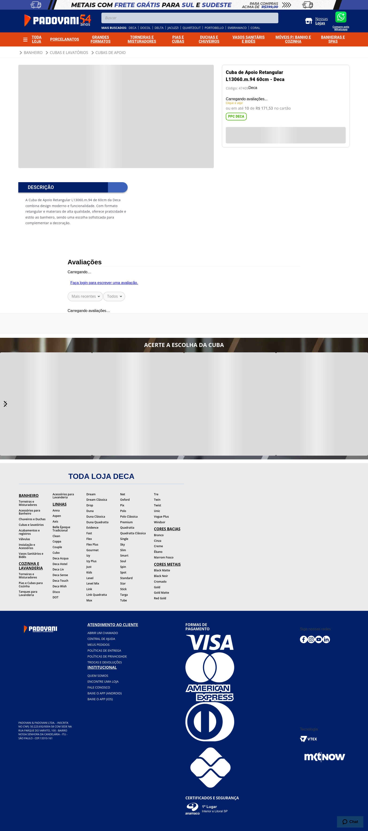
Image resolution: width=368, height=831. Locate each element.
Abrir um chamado (103, 633)
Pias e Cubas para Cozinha (31, 584)
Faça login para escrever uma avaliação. (104, 283)
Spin (123, 567)
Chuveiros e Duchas (32, 519)
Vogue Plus (161, 517)
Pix (122, 505)
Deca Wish (60, 586)
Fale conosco (99, 687)
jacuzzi (173, 28)
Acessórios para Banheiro (29, 512)
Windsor (159, 522)
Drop (89, 505)
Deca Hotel (60, 564)
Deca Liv (58, 569)
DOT (55, 597)
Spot (123, 572)
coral (255, 28)
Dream (91, 494)
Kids (89, 572)
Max (89, 600)
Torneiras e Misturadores (28, 503)
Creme (158, 546)
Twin (157, 500)
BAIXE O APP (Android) (105, 693)
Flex (89, 539)
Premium (126, 522)
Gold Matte (161, 593)
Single (124, 539)
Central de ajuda (101, 639)
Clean (56, 536)
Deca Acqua (61, 558)
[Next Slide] (5, 404)
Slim (123, 550)
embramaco (237, 28)
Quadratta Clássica (133, 533)
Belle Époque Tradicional (61, 528)
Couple (57, 547)
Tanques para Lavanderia (28, 593)
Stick (123, 589)
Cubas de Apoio (111, 52)
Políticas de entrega (104, 650)
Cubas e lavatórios (31, 525)
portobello (214, 28)
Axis (55, 521)
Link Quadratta (96, 595)
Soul (123, 561)
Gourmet (92, 550)
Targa (124, 595)
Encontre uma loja (103, 681)
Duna (90, 511)
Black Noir (161, 576)
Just (89, 567)
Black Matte (162, 570)
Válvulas (24, 539)
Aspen (57, 516)
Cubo (56, 553)
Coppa (57, 541)
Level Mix (92, 583)
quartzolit (192, 28)
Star (123, 583)
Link (89, 589)
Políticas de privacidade (107, 656)
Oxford (125, 500)
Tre (156, 494)
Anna (56, 510)
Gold (157, 587)
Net (122, 494)
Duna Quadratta (97, 522)
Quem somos (98, 675)
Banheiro (33, 52)
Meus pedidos (99, 644)
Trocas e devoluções (105, 662)
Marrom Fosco (163, 557)
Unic (157, 511)
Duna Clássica (95, 517)
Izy (88, 556)
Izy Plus (91, 561)
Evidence (92, 528)
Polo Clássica (129, 517)
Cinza (157, 541)
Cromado (160, 582)
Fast (89, 533)
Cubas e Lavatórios (69, 52)
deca (132, 28)
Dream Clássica (96, 500)
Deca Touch (60, 581)
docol (145, 28)
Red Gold (160, 598)
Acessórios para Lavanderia (63, 496)
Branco (159, 535)
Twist (157, 505)
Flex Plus (92, 544)
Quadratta (127, 528)
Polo (123, 511)
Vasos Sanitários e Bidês (31, 555)
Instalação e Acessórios (27, 546)
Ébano (158, 552)
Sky (122, 544)
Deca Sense (60, 575)
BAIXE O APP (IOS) (100, 699)
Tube (123, 600)
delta (159, 28)
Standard (126, 578)
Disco (56, 592)
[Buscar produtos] (274, 18)
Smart (124, 556)
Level (89, 578)
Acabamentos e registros (29, 532)
